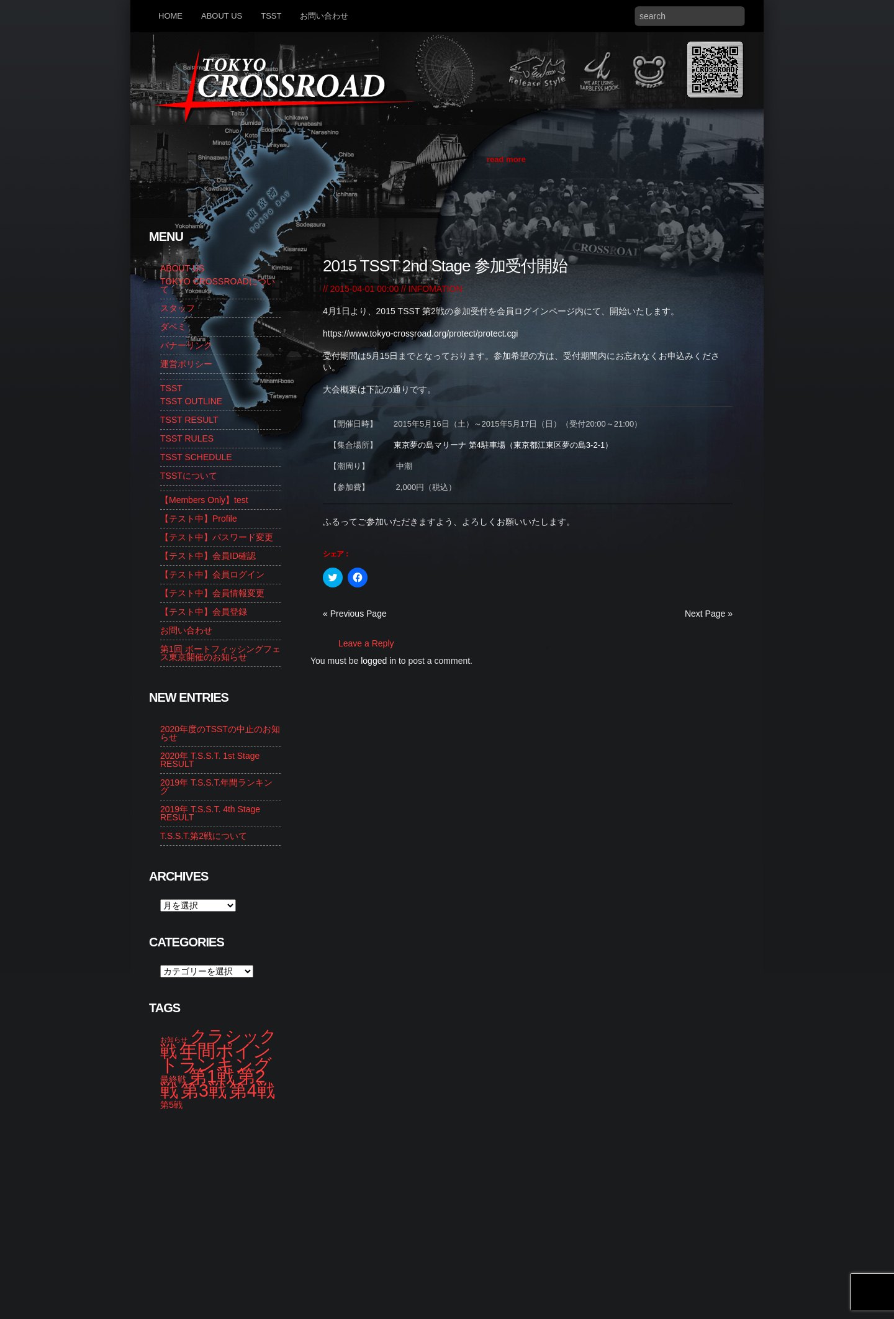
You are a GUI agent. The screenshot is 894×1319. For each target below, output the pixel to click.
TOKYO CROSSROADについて (217, 285)
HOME (170, 15)
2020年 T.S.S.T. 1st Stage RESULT (210, 760)
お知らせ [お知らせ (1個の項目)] (173, 1039)
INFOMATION (436, 289)
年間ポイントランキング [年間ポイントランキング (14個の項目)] (216, 1057)
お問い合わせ (324, 15)
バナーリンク (186, 345)
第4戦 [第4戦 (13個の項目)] (252, 1090)
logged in (378, 661)
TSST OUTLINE (191, 401)
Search (732, 15)
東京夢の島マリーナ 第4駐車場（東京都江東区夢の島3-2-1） (503, 445)
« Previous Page (355, 614)
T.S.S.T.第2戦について (203, 836)
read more (506, 159)
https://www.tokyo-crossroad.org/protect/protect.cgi (420, 333)
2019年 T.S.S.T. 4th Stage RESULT (210, 813)
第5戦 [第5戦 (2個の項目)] (171, 1105)
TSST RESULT (189, 420)
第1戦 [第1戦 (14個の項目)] (212, 1076)
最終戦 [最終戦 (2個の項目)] (173, 1079)
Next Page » (709, 614)
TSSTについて (188, 476)
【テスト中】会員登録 (203, 612)
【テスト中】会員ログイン (212, 574)
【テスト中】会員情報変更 (212, 593)
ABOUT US (221, 15)
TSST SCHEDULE (196, 457)
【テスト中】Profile (198, 519)
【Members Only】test (204, 500)
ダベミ (173, 327)
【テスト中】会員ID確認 (208, 556)
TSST (271, 15)
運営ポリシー (186, 364)
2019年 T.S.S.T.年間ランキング (216, 786)
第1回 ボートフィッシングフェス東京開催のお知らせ (220, 653)
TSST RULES (187, 438)
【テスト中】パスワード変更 (216, 537)
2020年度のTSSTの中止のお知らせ (220, 733)
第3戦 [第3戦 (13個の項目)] (204, 1090)
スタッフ (177, 308)
